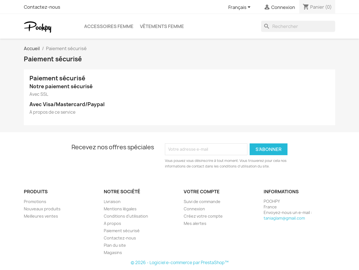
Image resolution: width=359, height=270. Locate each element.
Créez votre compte (203, 216)
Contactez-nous (42, 7)
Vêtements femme (162, 26)
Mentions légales (120, 208)
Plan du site (115, 245)
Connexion (194, 208)
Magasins (113, 252)
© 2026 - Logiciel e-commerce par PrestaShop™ (180, 263)
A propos (112, 223)
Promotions (35, 201)
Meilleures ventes (41, 216)
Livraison (112, 201)
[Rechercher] (298, 26)
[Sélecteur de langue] (240, 7)
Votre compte (202, 191)
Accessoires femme (109, 26)
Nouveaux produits (42, 208)
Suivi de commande (202, 201)
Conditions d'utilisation (126, 216)
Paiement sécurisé (122, 230)
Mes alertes (195, 223)
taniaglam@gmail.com (284, 218)
